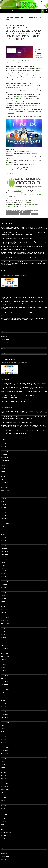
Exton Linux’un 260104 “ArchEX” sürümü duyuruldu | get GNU (16, 257)
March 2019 (3, 673)
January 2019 (4, 678)
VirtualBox (28, 111)
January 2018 (4, 711)
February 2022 (4, 576)
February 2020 (4, 642)
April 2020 (3, 637)
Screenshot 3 (9, 155)
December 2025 (5, 451)
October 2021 (4, 587)
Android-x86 (17, 191)
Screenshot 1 (9, 151)
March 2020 (3, 640)
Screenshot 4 (9, 156)
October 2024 (4, 487)
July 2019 (3, 662)
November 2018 (5, 684)
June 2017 (3, 731)
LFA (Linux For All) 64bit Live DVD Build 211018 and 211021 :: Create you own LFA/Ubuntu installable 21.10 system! (23, 33)
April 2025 (3, 474)
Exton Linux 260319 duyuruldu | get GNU (11, 261)
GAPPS (32, 194)
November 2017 (5, 717)
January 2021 (4, 612)
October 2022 (4, 554)
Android (3, 818)
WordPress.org (4, 342)
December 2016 (5, 747)
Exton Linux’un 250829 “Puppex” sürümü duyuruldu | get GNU (16, 232)
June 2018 (3, 698)
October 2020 (4, 620)
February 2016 (4, 775)
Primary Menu (46, 11)
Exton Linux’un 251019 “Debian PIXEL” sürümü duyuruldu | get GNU (17, 246)
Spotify (20, 168)
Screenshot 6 (9, 164)
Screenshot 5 (9, 160)
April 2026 (3, 443)
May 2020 (3, 634)
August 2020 (4, 626)
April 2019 (3, 670)
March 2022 (3, 573)
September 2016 (5, 756)
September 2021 (5, 590)
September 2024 (5, 490)
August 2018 (4, 692)
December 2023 (5, 515)
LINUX (2, 829)
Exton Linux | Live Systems (9, 11)
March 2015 (3, 805)
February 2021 (4, 609)
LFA (21, 212)
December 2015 (5, 781)
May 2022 (3, 568)
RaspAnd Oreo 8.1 (11, 206)
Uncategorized (4, 838)
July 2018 (3, 695)
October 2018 (4, 687)
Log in (2, 333)
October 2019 (4, 653)
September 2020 (5, 623)
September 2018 (5, 689)
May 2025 (3, 471)
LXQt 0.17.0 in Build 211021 (12, 213)
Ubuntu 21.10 (35, 213)
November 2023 (5, 518)
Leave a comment (21, 42)
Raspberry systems (5, 835)
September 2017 (5, 722)
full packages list (22, 79)
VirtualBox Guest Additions (14, 109)
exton (7, 25)
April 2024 (3, 504)
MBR (24, 166)
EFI (9, 72)
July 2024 (3, 496)
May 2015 (3, 800)
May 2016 (3, 767)
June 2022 (3, 565)
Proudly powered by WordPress (7, 866)
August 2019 (4, 659)
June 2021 (3, 598)
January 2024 (4, 512)
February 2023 (4, 543)
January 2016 (4, 778)
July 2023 (3, 529)
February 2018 (4, 709)
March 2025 (3, 476)
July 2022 (3, 562)
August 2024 (4, 493)
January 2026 (4, 449)
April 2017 (3, 736)
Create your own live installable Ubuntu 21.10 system (19, 210)
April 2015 (3, 803)
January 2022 (4, 579)
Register (3, 331)
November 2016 (5, 750)
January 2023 (4, 545)
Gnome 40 (25, 94)
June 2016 (3, 764)
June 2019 (3, 664)
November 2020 (5, 617)
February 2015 (4, 808)
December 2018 (5, 681)
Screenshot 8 (9, 168)
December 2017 (5, 714)
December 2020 (5, 615)
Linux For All (27, 212)
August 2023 (4, 526)
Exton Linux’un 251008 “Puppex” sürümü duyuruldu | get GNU (16, 241)
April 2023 (3, 537)
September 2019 (5, 656)
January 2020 (4, 645)
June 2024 (3, 498)
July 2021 (3, 595)
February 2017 (4, 742)
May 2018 (3, 700)
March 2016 (3, 772)
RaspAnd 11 (24, 204)
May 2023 (3, 534)
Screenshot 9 (9, 169)
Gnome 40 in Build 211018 (12, 212)
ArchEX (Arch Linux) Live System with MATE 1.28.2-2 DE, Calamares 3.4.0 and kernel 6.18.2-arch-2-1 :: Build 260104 (22, 258)
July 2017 (3, 728)
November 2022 (5, 551)
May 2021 (3, 601)
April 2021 (3, 604)
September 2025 (5, 460)
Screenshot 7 (9, 166)
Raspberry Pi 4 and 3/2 (23, 202)
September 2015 (5, 789)
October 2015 (4, 786)
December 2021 (5, 581)
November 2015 (5, 783)
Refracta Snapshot (25, 213)
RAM (20, 103)
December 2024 (5, 482)
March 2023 (3, 540)
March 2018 (3, 706)
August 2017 (4, 725)
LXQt (35, 68)
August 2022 (4, 559)
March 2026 (3, 446)
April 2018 (3, 703)
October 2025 (4, 457)
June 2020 (3, 631)
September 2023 (5, 523)
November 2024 (5, 485)
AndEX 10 (24, 194)
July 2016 (3, 761)
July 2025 (3, 465)
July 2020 (3, 628)
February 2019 (4, 675)
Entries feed (4, 336)
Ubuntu (37, 57)
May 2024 (3, 501)
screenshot (11, 113)
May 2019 (3, 667)
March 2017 (3, 739)
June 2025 (3, 468)
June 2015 (3, 797)
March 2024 (3, 507)
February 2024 (4, 510)
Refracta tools (18, 98)
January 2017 (4, 745)
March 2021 (3, 606)
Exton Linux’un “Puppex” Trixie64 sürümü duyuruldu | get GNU (16, 237)
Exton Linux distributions (17, 25)
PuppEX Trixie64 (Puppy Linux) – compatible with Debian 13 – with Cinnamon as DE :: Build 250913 (22, 237)
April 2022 (3, 570)
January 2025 (4, 479)
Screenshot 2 (9, 153)
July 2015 (3, 794)
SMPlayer (20, 169)
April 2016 (3, 770)
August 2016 (4, 758)
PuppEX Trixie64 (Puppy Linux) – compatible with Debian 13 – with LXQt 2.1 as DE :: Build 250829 (24, 233)
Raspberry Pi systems (6, 832)
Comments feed (5, 339)
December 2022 (5, 548)
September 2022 (5, 557)
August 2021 (4, 592)
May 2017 (3, 734)
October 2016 (4, 753)
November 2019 (5, 651)
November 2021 (5, 584)
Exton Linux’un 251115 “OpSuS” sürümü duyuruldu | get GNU (15, 252)
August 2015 (4, 792)
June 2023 (3, 532)
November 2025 (5, 454)
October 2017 (4, 720)
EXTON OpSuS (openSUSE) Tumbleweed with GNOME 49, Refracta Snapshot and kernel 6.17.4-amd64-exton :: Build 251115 (23, 253)
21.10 (40, 57)
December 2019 (5, 648)
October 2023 (4, 521)
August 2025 (4, 463)
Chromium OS (4, 821)
